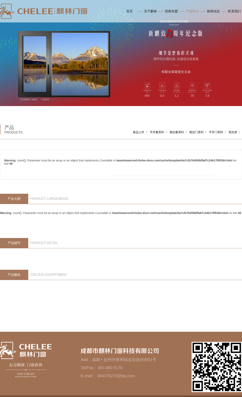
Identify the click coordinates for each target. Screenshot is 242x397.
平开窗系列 (157, 132)
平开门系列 (216, 132)
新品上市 (138, 132)
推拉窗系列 (177, 132)
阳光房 (233, 132)
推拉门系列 (196, 132)
